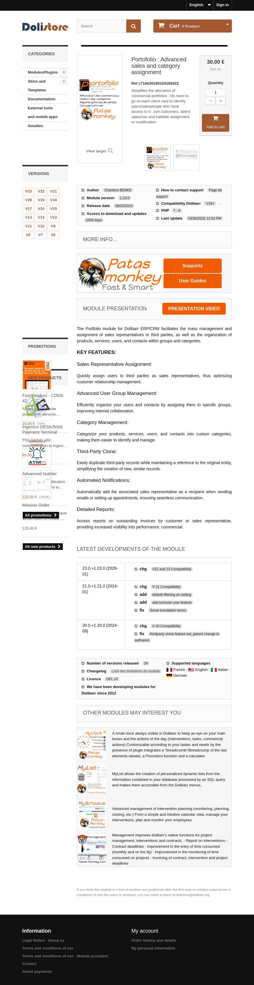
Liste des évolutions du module (136, 671)
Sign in (222, 5)
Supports (192, 265)
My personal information (153, 948)
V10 (41, 200)
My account (145, 931)
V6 (53, 209)
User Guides (192, 280)
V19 (41, 174)
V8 (28, 209)
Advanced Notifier (39, 359)
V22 (41, 165)
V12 (53, 192)
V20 (28, 174)
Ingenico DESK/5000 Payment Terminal (42, 474)
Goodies (35, 126)
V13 (41, 192)
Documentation (42, 99)
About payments (37, 971)
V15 (53, 183)
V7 (40, 209)
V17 (28, 183)
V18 (53, 174)
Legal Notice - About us (43, 940)
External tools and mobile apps (43, 112)
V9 (53, 200)
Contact (29, 963)
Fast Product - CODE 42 (43, 284)
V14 (28, 192)
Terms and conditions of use (48, 948)
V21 (53, 165)
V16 (41, 183)
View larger (96, 151)
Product (184, 26)
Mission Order (35, 549)
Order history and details (154, 940)
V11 (28, 200)
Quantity (215, 83)
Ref (134, 83)
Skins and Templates (37, 85)
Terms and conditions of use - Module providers (65, 956)
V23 (28, 165)
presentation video (194, 308)
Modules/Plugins (43, 72)
